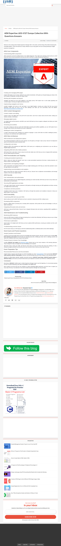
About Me (25, 539)
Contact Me (32, 539)
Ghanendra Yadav (27, 283)
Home (19, 539)
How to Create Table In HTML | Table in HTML (20, 453)
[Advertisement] (30, 16)
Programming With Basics (30, 544)
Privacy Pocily (40, 539)
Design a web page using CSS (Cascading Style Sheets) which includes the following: (29, 467)
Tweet (8, 272)
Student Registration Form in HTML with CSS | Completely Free (24, 481)
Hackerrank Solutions (40, 288)
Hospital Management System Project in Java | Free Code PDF (24, 439)
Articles (6, 40)
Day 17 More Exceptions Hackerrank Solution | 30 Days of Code (24, 488)
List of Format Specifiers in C (48, 291)
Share (18, 272)
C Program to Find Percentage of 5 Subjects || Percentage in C (24, 460)
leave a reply (42, 40)
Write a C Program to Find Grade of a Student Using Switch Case (24, 446)
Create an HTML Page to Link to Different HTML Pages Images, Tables (25, 474)
